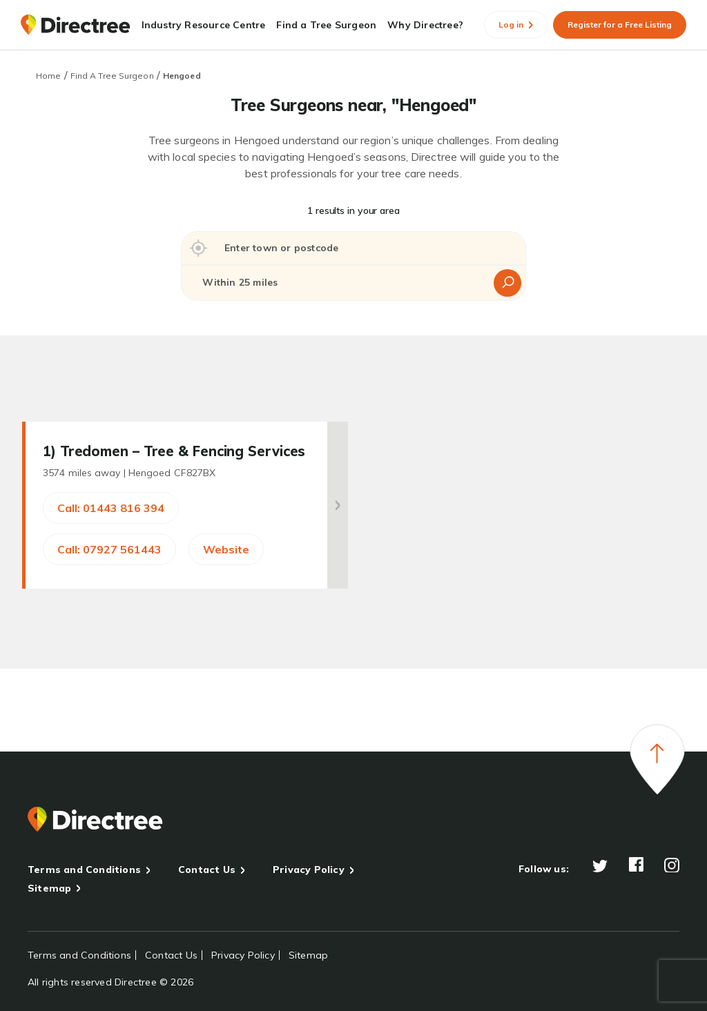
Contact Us (206, 869)
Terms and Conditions (84, 869)
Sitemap (49, 888)
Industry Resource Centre (204, 25)
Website (226, 549)
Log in (515, 24)
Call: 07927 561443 (109, 549)
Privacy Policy (309, 869)
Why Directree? (425, 25)
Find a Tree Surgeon (326, 25)
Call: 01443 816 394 (110, 508)
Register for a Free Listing (620, 24)
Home (48, 75)
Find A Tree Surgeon (112, 75)
